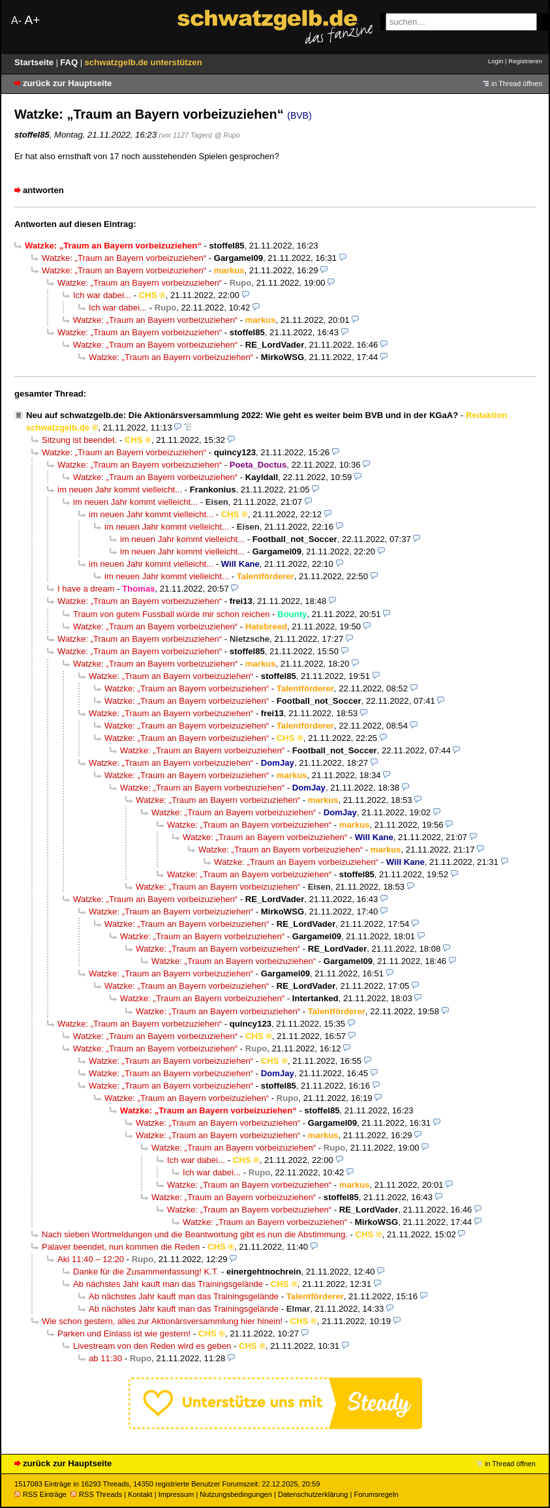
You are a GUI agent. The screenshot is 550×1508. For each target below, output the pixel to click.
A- (16, 20)
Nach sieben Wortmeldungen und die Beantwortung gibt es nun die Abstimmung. (195, 1234)
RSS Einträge (40, 1494)
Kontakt (140, 1494)
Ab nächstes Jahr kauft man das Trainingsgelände (168, 1284)
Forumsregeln (376, 1494)
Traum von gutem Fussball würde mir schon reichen (171, 614)
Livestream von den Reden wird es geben (152, 1346)
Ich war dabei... (102, 295)
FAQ (70, 62)
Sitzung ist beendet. (79, 440)
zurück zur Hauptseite (67, 83)
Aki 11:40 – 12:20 (90, 1259)
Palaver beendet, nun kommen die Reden (121, 1247)
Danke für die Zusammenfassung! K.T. (146, 1271)
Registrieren (525, 61)
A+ (32, 20)
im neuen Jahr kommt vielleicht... (119, 489)
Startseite (35, 62)
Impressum (176, 1494)
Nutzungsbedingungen (236, 1494)
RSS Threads (96, 1494)
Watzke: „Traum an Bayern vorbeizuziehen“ (124, 258)
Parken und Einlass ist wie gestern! (124, 1333)
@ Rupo (227, 135)
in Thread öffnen (516, 83)
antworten (43, 190)
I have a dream (86, 589)
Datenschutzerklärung (313, 1494)
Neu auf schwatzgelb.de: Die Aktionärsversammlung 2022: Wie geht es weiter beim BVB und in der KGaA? (242, 415)
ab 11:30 (105, 1358)
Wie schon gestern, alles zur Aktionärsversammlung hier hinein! (162, 1321)
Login (495, 61)
